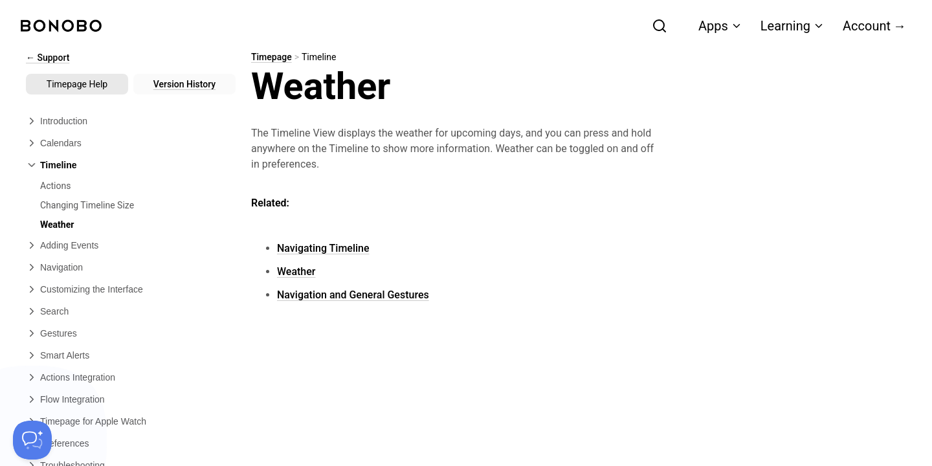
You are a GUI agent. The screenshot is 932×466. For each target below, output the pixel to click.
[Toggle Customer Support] (32, 440)
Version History (184, 84)
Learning (792, 26)
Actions (55, 185)
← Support (47, 57)
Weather (57, 224)
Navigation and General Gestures (353, 295)
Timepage (271, 57)
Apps (720, 26)
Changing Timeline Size (87, 205)
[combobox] (589, 25)
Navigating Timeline (323, 248)
